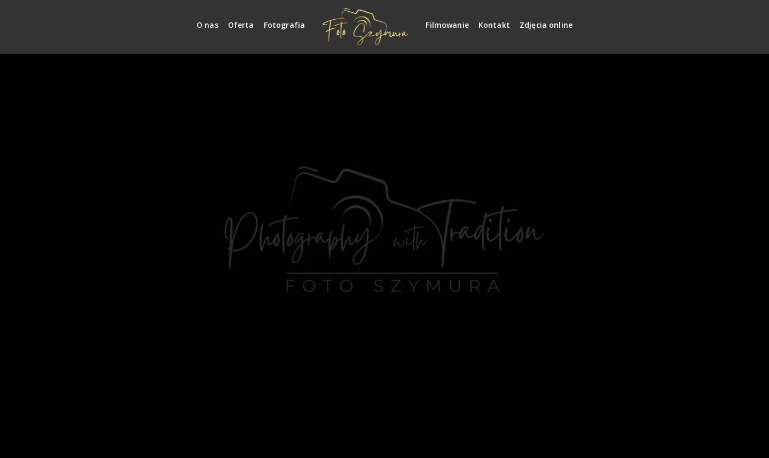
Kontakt (494, 25)
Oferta (241, 25)
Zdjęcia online (546, 25)
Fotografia (284, 25)
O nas (207, 25)
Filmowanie (447, 25)
